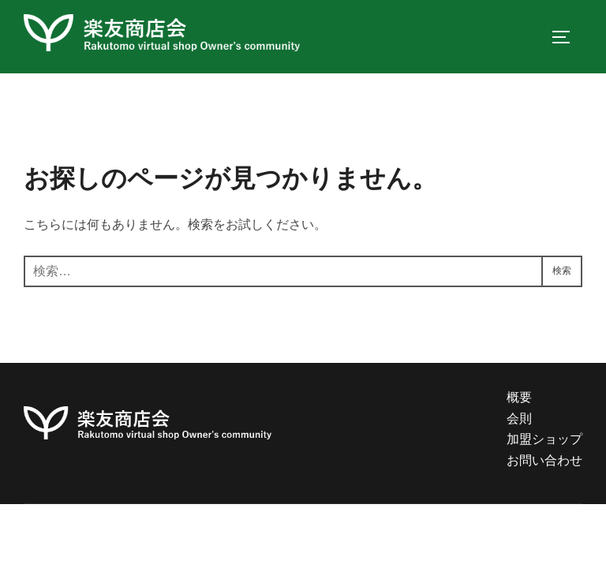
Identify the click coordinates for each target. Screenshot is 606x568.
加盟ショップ (544, 439)
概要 (519, 397)
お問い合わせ (544, 460)
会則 (519, 418)
